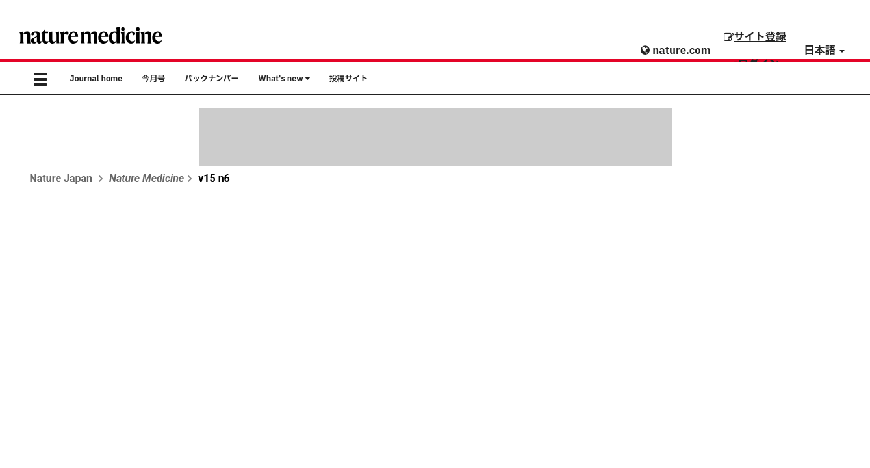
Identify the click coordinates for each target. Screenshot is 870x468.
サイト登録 (755, 37)
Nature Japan (61, 178)
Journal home (96, 78)
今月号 (153, 78)
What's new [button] (284, 78)
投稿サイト (348, 78)
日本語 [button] (824, 50)
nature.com (675, 50)
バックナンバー (211, 78)
